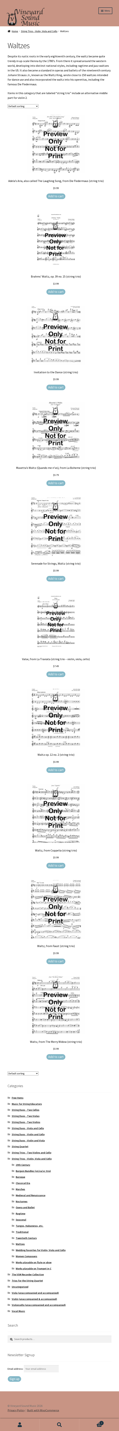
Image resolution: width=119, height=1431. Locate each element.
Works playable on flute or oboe (33, 1262)
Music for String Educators (27, 1104)
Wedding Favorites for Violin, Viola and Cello (41, 1250)
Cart (91, 1422)
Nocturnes (21, 1201)
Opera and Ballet (25, 1207)
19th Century (23, 1164)
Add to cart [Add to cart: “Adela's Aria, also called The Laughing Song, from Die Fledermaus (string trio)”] (56, 196)
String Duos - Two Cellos (25, 1109)
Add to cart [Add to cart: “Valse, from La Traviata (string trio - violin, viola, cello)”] (56, 674)
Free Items (17, 1097)
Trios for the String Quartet (27, 1280)
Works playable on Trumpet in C (33, 1268)
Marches (20, 1189)
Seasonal (21, 1219)
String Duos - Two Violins (26, 1122)
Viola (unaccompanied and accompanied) (35, 1292)
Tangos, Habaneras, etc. (29, 1225)
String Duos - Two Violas (26, 1116)
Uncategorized (20, 1286)
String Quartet (20, 1146)
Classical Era (23, 1183)
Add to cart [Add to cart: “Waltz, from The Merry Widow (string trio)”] (56, 1057)
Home (15, 31)
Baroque (20, 1177)
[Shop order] (23, 106)
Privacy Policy (16, 1410)
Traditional (22, 1232)
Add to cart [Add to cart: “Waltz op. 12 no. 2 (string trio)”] (56, 770)
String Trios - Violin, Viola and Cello (39, 31)
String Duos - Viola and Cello (28, 1128)
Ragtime (20, 1213)
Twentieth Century (26, 1238)
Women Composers (26, 1256)
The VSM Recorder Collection (28, 1274)
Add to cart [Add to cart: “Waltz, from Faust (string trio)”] (56, 961)
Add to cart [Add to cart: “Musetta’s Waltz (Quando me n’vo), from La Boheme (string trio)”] (56, 483)
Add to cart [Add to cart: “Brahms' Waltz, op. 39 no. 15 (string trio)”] (56, 292)
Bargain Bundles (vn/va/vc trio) (33, 1171)
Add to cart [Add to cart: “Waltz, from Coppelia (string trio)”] (56, 865)
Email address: (16, 1368)
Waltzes (20, 1244)
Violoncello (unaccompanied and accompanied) (39, 1305)
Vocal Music (18, 1311)
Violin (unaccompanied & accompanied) (34, 1299)
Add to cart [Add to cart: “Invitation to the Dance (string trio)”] (56, 387)
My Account (20, 1425)
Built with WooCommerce (43, 1410)
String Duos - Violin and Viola (28, 1140)
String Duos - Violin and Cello (28, 1134)
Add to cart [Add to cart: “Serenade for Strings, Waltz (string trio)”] (56, 578)
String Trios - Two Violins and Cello (31, 1152)
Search (59, 1425)
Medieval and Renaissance (30, 1195)
